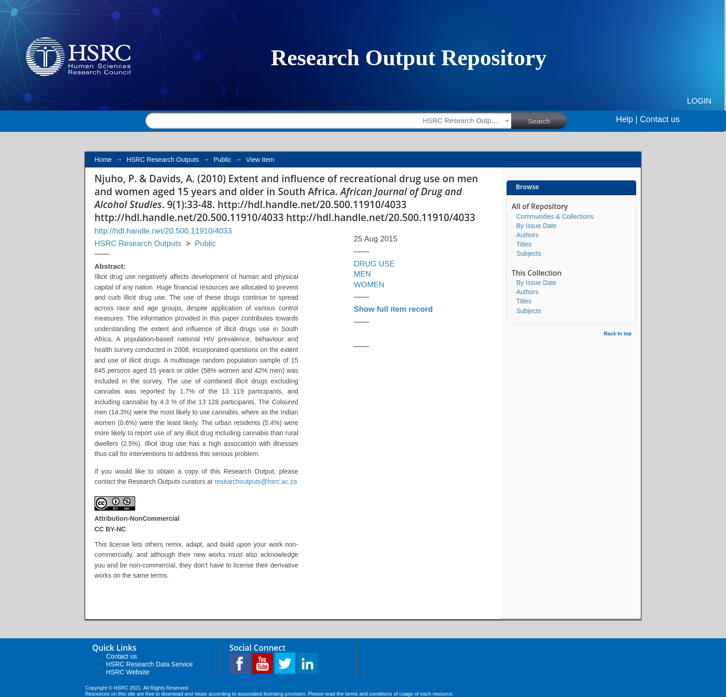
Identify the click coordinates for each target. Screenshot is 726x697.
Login (699, 101)
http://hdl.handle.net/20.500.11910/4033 (163, 231)
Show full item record (393, 309)
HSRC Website (128, 672)
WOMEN (369, 284)
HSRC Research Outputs (162, 159)
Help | (627, 119)
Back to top (618, 333)
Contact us (660, 119)
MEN (362, 274)
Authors (527, 235)
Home (103, 159)
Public (222, 159)
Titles (524, 244)
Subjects (528, 253)
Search (547, 120)
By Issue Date (536, 225)
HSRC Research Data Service (149, 664)
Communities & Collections (555, 216)
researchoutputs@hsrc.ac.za (255, 481)
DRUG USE (374, 263)
